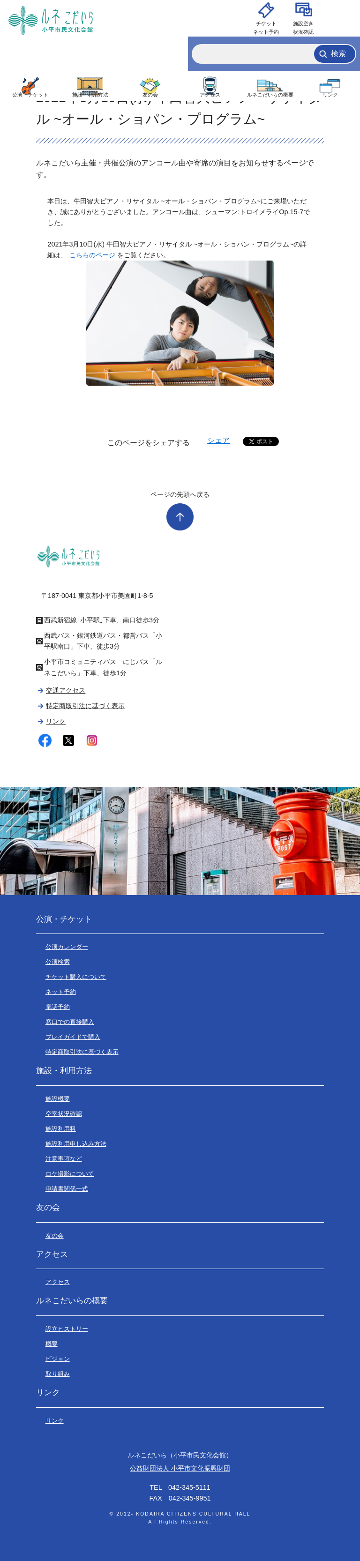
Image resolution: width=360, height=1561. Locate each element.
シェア (218, 440)
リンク (330, 94)
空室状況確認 (63, 1113)
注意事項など (63, 1158)
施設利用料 (60, 1128)
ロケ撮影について (69, 1173)
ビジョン (57, 1358)
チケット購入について (75, 976)
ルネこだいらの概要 (270, 94)
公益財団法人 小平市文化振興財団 (180, 1468)
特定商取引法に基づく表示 (85, 706)
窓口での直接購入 (69, 1021)
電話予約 (57, 1006)
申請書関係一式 (66, 1188)
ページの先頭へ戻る (180, 494)
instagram (92, 740)
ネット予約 (60, 991)
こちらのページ (92, 255)
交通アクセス (65, 690)
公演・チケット (30, 94)
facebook (45, 740)
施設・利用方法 (90, 94)
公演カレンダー (66, 946)
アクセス (210, 94)
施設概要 (57, 1098)
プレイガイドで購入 (72, 1036)
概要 (51, 1343)
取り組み (57, 1373)
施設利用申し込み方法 (75, 1143)
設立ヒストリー (66, 1328)
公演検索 (57, 961)
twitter (68, 740)
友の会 (150, 94)
